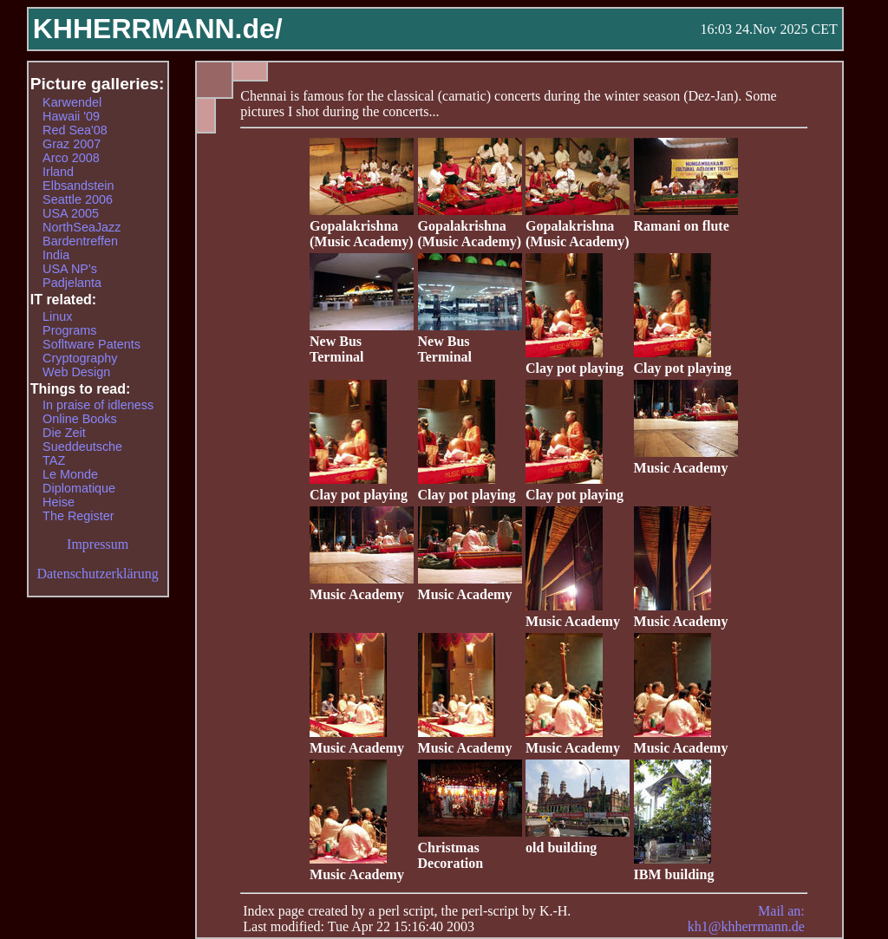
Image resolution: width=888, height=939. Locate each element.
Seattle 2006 (77, 199)
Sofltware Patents (91, 344)
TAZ (53, 460)
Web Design (76, 372)
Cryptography (79, 358)
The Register (78, 516)
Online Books (79, 419)
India (55, 255)
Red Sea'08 (75, 130)
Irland (58, 172)
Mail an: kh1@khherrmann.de (746, 918)
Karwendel (71, 102)
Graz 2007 (71, 144)
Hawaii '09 (71, 116)
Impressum (97, 544)
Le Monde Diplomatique (78, 481)
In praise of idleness (97, 405)
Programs (69, 330)
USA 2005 (70, 213)
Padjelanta (71, 283)
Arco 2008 (71, 158)
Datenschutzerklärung (97, 573)
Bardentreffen (80, 241)
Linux (57, 316)
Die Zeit (64, 433)
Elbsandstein (78, 185)
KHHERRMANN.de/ (158, 28)
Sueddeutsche (82, 446)
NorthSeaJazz (81, 227)
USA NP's (69, 269)
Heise (58, 502)
